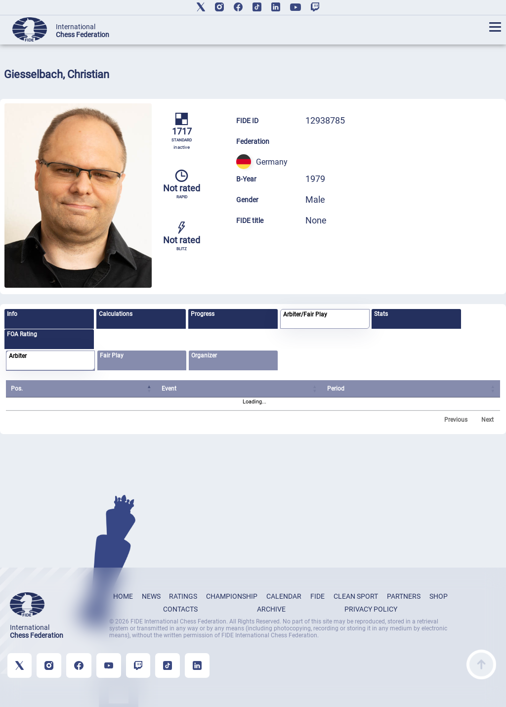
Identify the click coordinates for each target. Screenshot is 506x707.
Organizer (204, 355)
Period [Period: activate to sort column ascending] (335, 388)
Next (487, 419)
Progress (202, 313)
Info (12, 313)
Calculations (115, 313)
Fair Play (112, 355)
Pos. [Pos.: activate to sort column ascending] (17, 388)
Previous (455, 419)
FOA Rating (22, 334)
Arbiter (18, 356)
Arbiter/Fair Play (305, 314)
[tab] (49, 319)
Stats (381, 313)
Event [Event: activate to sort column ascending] (168, 388)
